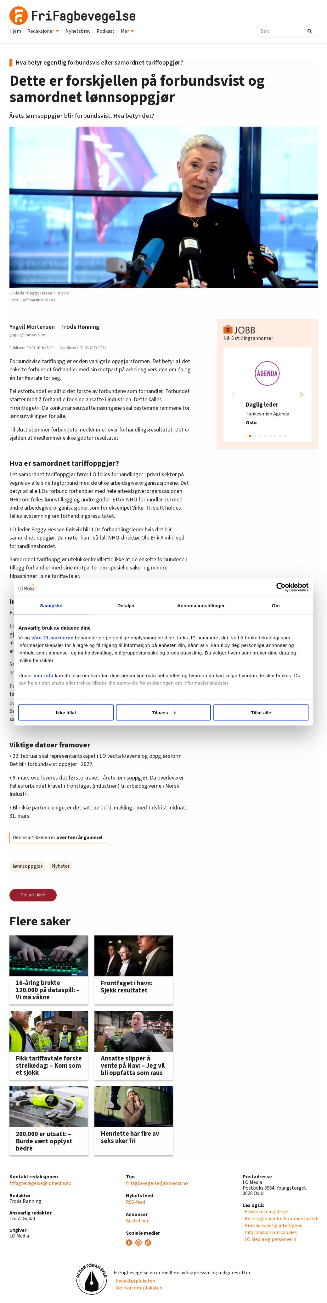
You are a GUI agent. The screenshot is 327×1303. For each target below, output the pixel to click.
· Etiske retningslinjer (266, 1211)
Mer (127, 31)
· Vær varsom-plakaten (138, 1287)
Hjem (15, 31)
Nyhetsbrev (77, 31)
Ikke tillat (71, 712)
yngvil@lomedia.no (27, 335)
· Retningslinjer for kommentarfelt (280, 1218)
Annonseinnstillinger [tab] (199, 605)
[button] (301, 395)
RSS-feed (135, 1202)
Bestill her (137, 1220)
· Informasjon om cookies (270, 1232)
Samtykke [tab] (57, 605)
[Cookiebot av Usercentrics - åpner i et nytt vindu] (273, 587)
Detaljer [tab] (128, 605)
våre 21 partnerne (61, 637)
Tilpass (164, 712)
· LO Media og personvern (269, 1239)
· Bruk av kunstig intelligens (272, 1225)
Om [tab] (269, 605)
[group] (267, 394)
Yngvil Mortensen (32, 327)
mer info (52, 675)
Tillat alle (255, 712)
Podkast (106, 31)
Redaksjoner (43, 31)
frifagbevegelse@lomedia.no (40, 1183)
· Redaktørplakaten (134, 1280)
